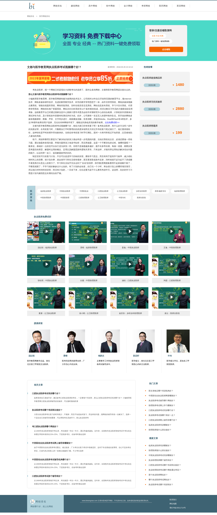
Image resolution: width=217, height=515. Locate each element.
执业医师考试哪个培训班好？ (161, 484)
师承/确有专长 (160, 191)
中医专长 (122, 198)
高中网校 (93, 6)
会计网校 (128, 6)
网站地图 (173, 504)
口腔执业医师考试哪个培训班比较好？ (165, 465)
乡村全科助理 (141, 191)
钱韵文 (101, 356)
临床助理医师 (179, 191)
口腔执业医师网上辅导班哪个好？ (163, 420)
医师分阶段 (141, 198)
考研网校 (145, 6)
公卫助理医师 (103, 198)
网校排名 (57, 6)
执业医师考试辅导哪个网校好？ (162, 400)
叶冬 (170, 356)
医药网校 (163, 6)
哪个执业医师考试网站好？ (160, 480)
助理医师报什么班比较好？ (160, 430)
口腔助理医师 (84, 198)
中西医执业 (84, 191)
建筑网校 (75, 6)
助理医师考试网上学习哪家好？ (162, 405)
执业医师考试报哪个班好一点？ (162, 415)
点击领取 (166, 49)
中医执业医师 (65, 191)
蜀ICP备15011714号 (178, 508)
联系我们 (173, 500)
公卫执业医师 (122, 191)
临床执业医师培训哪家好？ (160, 425)
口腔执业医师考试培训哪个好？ (162, 410)
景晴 (65, 356)
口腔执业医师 (103, 191)
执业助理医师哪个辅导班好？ (161, 460)
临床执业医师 (45, 191)
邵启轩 (136, 356)
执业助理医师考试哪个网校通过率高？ (165, 470)
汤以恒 (31, 356)
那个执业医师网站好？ (158, 475)
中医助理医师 (45, 198)
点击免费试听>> (112, 122)
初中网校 (110, 6)
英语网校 (181, 6)
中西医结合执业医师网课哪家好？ (163, 396)
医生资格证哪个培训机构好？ (161, 391)
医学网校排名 (44, 16)
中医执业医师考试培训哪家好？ (162, 455)
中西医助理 (64, 198)
